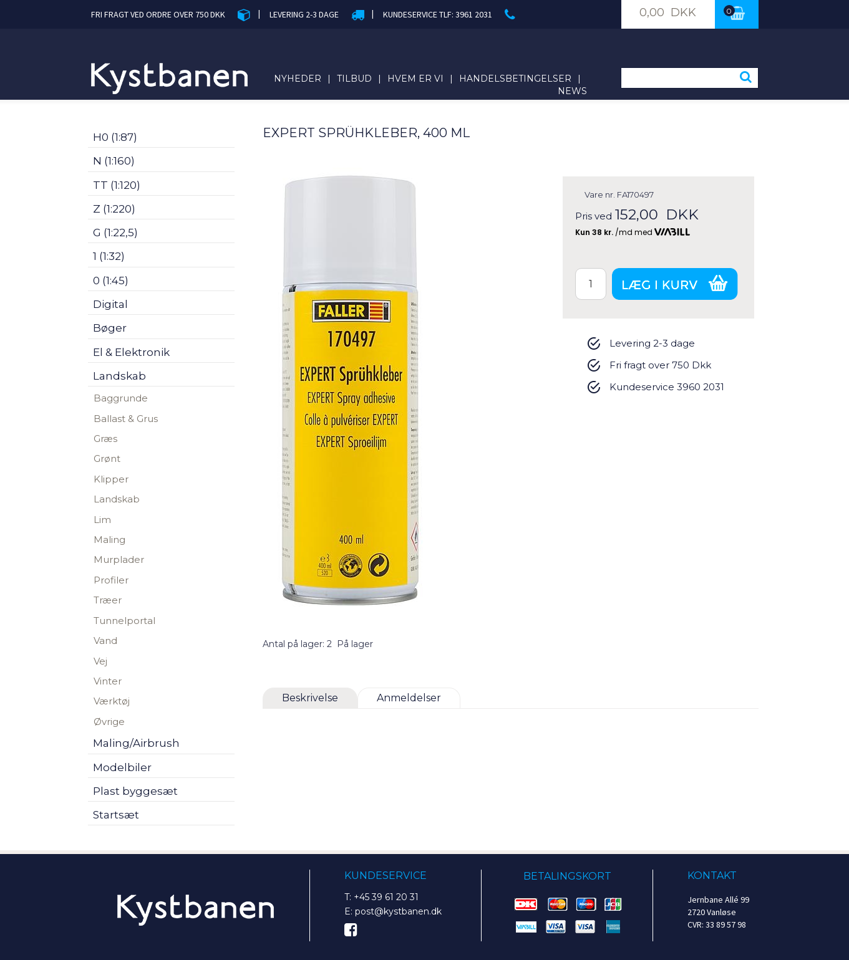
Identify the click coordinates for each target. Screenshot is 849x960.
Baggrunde (121, 398)
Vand (105, 640)
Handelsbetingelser (515, 78)
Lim (102, 520)
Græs (105, 438)
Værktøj (112, 701)
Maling (109, 539)
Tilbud (354, 78)
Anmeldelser (409, 698)
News (572, 91)
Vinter (108, 681)
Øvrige (109, 721)
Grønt (107, 458)
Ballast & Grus (126, 419)
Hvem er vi (415, 78)
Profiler (111, 580)
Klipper (111, 479)
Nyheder (297, 78)
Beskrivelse (310, 698)
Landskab (117, 499)
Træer (108, 600)
